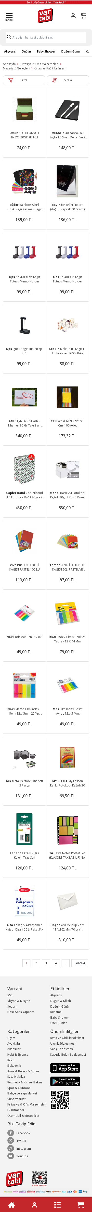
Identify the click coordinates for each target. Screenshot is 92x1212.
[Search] (46, 37)
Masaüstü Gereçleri (16, 68)
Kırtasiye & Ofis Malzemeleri (39, 64)
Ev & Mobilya (16, 1077)
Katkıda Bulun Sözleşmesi (68, 1054)
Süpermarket (16, 1099)
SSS (10, 995)
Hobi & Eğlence (17, 1054)
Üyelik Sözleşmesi (62, 1043)
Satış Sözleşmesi (62, 1049)
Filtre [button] (24, 80)
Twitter (16, 1140)
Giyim (11, 1038)
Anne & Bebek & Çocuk (23, 1071)
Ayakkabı (13, 1043)
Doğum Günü (70, 51)
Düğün (26, 51)
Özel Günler (58, 1023)
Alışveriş (10, 51)
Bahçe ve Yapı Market (22, 1093)
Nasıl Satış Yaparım (20, 1012)
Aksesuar (14, 1049)
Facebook (18, 1133)
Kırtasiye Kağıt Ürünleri (49, 68)
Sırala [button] (68, 80)
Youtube (17, 1156)
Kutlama (56, 1012)
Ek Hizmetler (15, 1110)
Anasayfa (9, 64)
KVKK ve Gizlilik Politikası (67, 1038)
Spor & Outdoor (18, 1088)
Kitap (10, 1060)
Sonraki (80, 963)
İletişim (12, 1006)
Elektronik (14, 1066)
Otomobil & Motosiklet (23, 1116)
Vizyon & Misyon (18, 1001)
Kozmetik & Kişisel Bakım (24, 1082)
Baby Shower (46, 51)
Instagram (19, 1148)
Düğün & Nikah (60, 1001)
